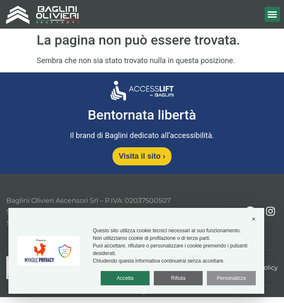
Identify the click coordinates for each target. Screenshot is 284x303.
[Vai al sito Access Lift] (142, 92)
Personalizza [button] (231, 278)
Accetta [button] (125, 278)
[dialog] (136, 251)
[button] (272, 14)
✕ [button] (254, 219)
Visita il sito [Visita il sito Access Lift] (142, 156)
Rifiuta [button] (178, 278)
